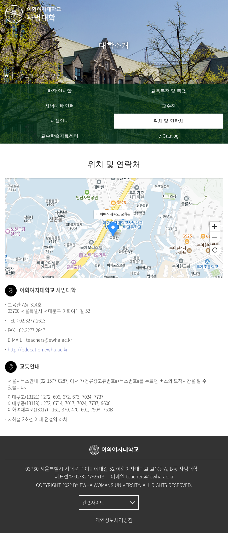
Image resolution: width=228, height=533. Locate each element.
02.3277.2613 (32, 320)
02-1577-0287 (54, 380)
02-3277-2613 (89, 476)
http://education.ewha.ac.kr (38, 349)
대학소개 (24, 76)
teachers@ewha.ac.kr (49, 339)
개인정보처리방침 (114, 520)
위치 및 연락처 (55, 76)
